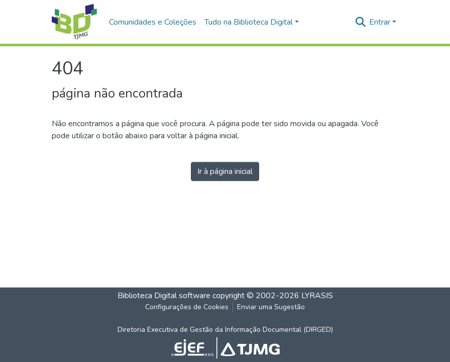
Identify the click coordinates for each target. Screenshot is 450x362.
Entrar (379, 22)
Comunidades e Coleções (152, 22)
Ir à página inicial (225, 171)
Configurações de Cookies (187, 307)
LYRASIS (317, 295)
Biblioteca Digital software (164, 295)
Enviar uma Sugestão (271, 307)
